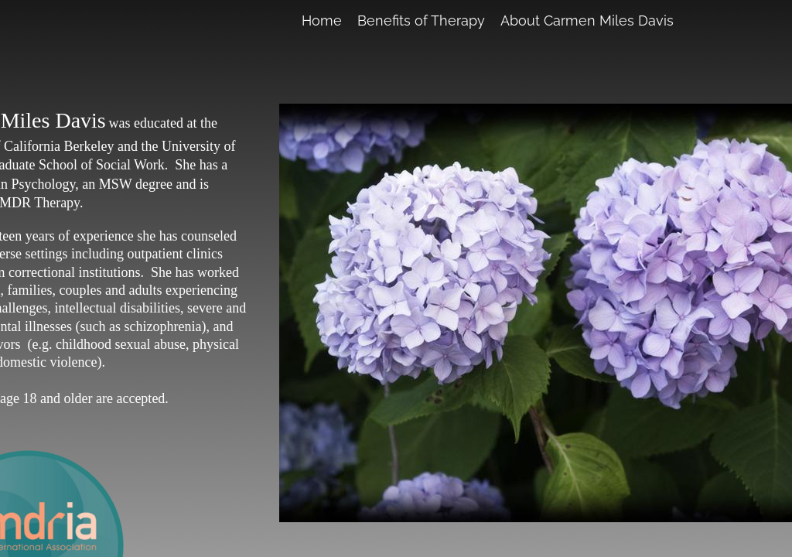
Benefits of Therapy (421, 20)
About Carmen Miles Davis (587, 20)
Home (322, 20)
